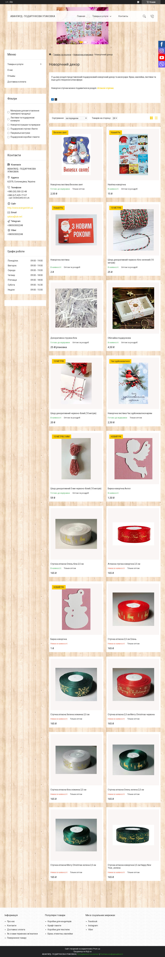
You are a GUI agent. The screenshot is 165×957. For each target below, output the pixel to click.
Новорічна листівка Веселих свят (66, 184)
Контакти (11, 925)
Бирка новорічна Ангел (119, 488)
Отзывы (11, 76)
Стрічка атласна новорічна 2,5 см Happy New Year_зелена (129, 866)
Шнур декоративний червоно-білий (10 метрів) (73, 413)
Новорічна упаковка (83, 54)
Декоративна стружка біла (63, 338)
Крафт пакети (54, 925)
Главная (81, 16)
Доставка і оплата (16, 929)
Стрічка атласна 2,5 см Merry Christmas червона (131, 714)
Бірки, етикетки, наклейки (60, 934)
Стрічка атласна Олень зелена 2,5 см (126, 789)
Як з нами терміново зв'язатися (22, 934)
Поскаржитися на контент (88, 954)
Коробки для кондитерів (59, 921)
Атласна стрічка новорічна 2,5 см (124, 564)
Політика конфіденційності (111, 954)
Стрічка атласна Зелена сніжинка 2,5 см (69, 714)
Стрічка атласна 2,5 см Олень (122, 639)
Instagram (93, 925)
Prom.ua (96, 949)
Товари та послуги (62, 54)
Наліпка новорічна (117, 184)
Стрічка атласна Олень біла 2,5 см (67, 564)
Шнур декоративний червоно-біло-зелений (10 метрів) (131, 261)
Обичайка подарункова (119, 338)
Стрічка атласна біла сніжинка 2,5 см (68, 789)
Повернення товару (16, 938)
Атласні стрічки (105, 88)
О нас (10, 70)
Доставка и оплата (16, 82)
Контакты (123, 16)
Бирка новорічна (58, 639)
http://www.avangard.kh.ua (20, 208)
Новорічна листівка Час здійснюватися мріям (130, 413)
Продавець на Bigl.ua (82, 951)
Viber (90, 929)
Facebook (92, 921)
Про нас (11, 921)
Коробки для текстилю (59, 929)
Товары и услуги (100, 16)
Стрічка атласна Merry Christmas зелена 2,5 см (73, 865)
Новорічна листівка (59, 260)
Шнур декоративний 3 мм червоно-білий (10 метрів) (75, 488)
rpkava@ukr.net (14, 216)
